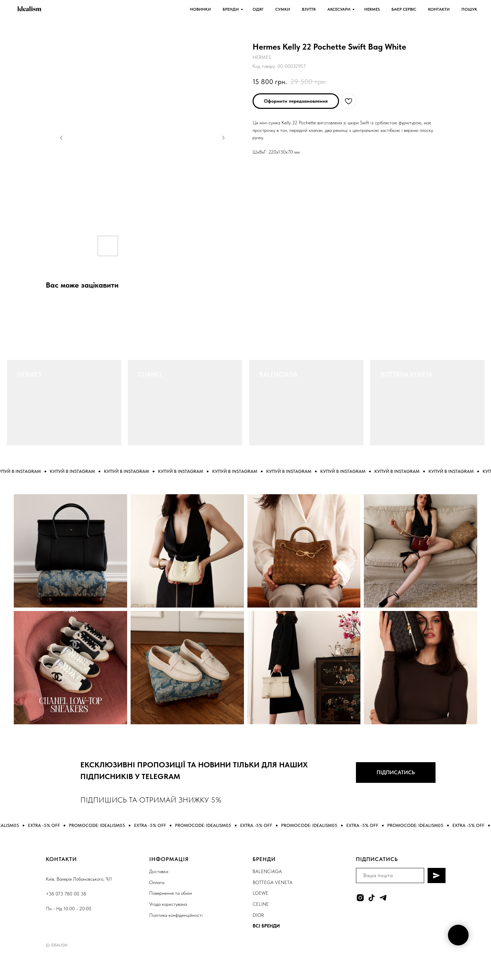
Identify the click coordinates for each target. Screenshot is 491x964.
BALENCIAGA (278, 374)
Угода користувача (168, 904)
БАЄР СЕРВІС (403, 9)
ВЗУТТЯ (309, 9)
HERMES (372, 9)
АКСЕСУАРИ (338, 9)
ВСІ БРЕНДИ (266, 926)
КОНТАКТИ (439, 9)
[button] (296, 101)
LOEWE (260, 893)
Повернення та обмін (170, 893)
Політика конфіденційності (176, 915)
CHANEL (150, 374)
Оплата (156, 882)
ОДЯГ (258, 9)
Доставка (158, 871)
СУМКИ (282, 9)
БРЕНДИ (231, 9)
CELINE (261, 904)
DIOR (258, 915)
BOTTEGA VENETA (406, 374)
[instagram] (360, 897)
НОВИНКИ (200, 9)
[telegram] (383, 897)
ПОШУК (469, 9)
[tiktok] (371, 897)
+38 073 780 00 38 (66, 893)
